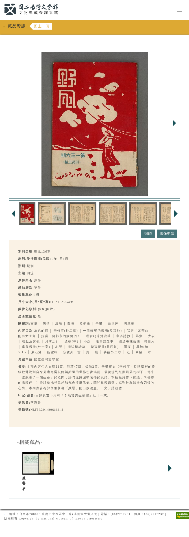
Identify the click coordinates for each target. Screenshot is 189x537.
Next (174, 123)
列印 (148, 234)
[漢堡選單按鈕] (179, 10)
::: (1, 2)
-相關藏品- (30, 442)
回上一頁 (42, 26)
